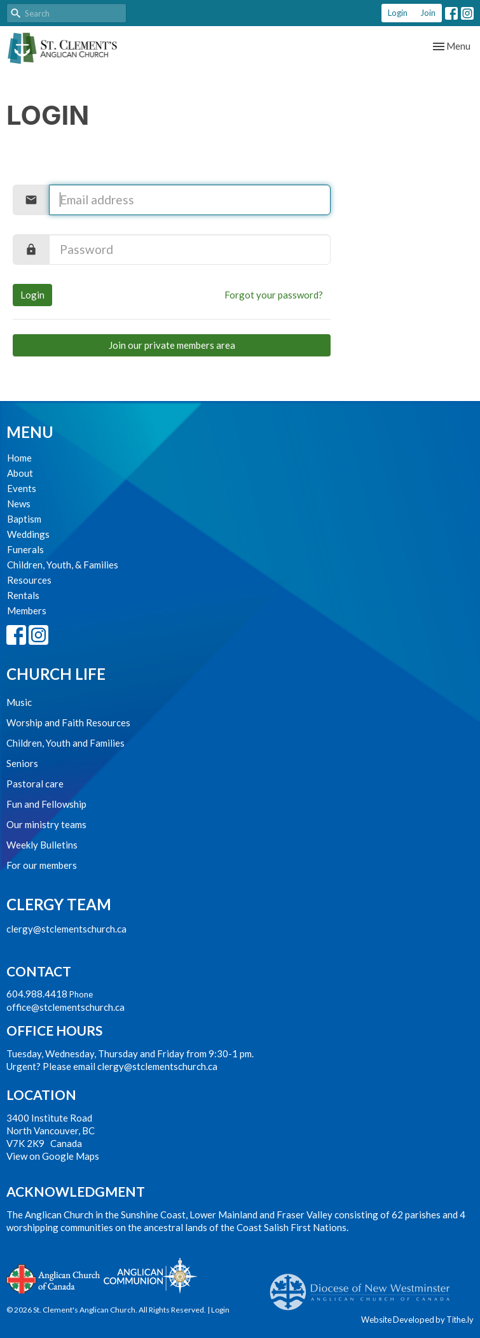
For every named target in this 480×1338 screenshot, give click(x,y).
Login (398, 13)
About (20, 473)
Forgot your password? (273, 294)
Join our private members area (172, 345)
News (19, 503)
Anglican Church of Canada (53, 1277)
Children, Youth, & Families (62, 564)
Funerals (25, 549)
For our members (41, 865)
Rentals (23, 595)
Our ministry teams (46, 824)
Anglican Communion (150, 1275)
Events (21, 488)
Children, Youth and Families (65, 743)
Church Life (56, 674)
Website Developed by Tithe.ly (417, 1319)
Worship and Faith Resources (68, 722)
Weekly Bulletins (42, 844)
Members (26, 610)
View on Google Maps (52, 1156)
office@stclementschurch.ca (65, 1007)
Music (19, 702)
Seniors (22, 763)
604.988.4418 (36, 993)
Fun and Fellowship (46, 804)
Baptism (24, 519)
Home (19, 457)
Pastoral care (35, 783)
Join (427, 13)
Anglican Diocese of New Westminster (364, 1285)
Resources (29, 580)
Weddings (28, 534)
